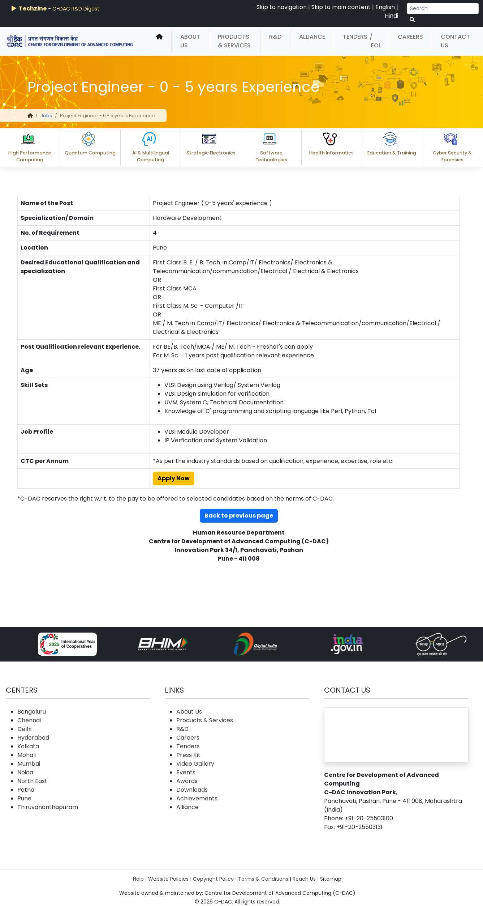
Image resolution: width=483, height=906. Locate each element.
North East (32, 781)
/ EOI (375, 41)
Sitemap (330, 878)
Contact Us (455, 41)
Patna (25, 790)
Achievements (196, 798)
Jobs (46, 115)
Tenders (355, 37)
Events (185, 772)
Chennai (29, 720)
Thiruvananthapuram (47, 807)
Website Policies (168, 878)
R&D (275, 37)
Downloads (192, 790)
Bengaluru (31, 711)
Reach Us (304, 878)
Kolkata (28, 746)
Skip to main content (341, 7)
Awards (187, 781)
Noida (25, 772)
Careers (410, 37)
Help (138, 878)
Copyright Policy (213, 878)
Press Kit (188, 755)
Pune (24, 798)
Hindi (391, 16)
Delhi (24, 729)
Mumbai (28, 764)
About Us (190, 41)
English (385, 7)
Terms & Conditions (263, 878)
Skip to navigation (281, 7)
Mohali (26, 755)
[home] (159, 41)
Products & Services (234, 41)
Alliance (312, 37)
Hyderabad (33, 737)
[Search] (443, 8)
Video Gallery (195, 764)
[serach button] (412, 19)
